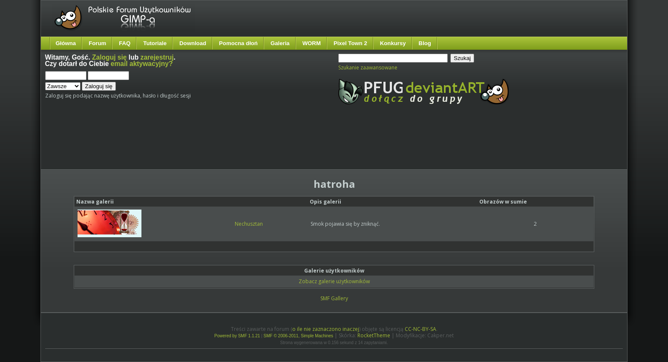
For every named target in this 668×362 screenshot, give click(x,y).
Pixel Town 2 (350, 43)
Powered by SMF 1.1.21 (237, 335)
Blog (425, 43)
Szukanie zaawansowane (367, 67)
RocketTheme (373, 335)
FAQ (124, 43)
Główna (66, 43)
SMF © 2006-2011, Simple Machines (299, 335)
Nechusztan (249, 223)
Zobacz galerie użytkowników (334, 281)
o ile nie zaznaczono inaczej (325, 329)
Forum (97, 43)
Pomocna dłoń (238, 43)
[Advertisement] (205, 144)
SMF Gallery (334, 298)
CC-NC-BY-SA (420, 329)
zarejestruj (157, 57)
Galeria (280, 43)
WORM (311, 43)
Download (192, 43)
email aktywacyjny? (142, 63)
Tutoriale (155, 43)
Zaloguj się (109, 57)
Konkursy (393, 43)
